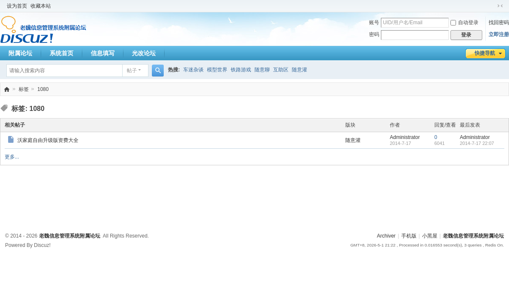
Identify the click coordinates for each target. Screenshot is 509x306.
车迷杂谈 (193, 70)
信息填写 (103, 53)
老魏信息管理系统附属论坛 (6, 89)
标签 (24, 89)
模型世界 (217, 70)
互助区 (280, 70)
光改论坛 (144, 53)
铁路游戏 (241, 70)
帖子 (132, 71)
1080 (43, 89)
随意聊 (262, 70)
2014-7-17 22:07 (477, 143)
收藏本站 (41, 6)
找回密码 (499, 23)
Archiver (386, 236)
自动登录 (464, 23)
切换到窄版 (500, 6)
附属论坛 (20, 53)
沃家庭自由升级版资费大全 (47, 140)
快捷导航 (485, 53)
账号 (374, 23)
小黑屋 (429, 236)
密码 (374, 34)
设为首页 (17, 6)
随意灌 (299, 70)
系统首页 (61, 53)
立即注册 (499, 34)
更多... (12, 157)
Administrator (405, 137)
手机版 (409, 236)
